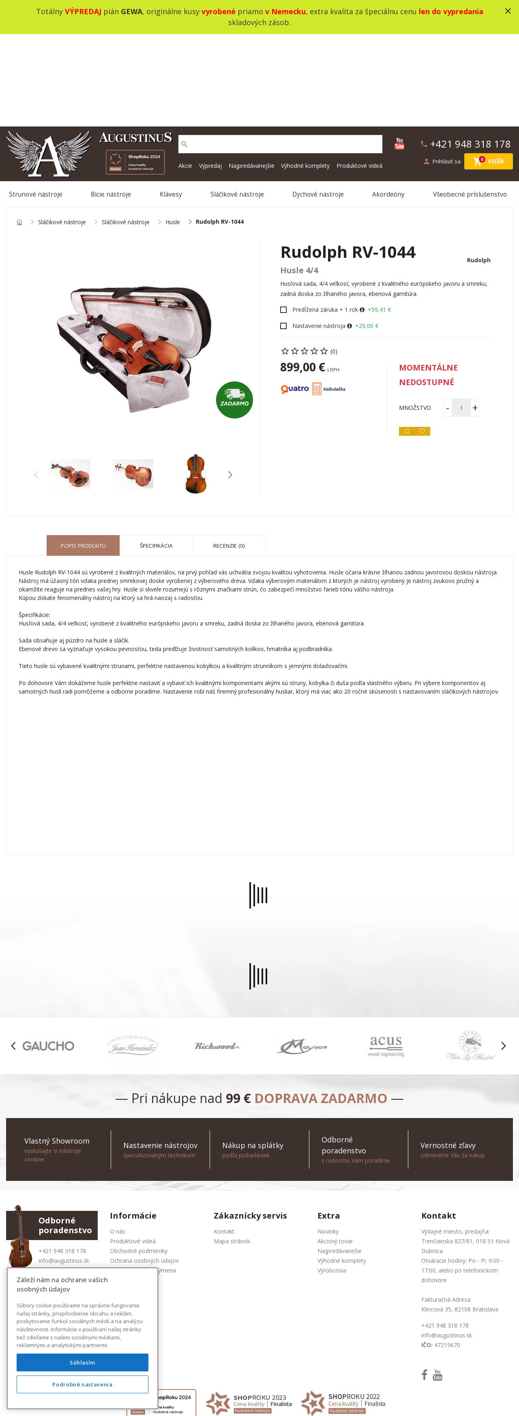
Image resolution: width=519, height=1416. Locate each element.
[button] (229, 387)
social (341, 1399)
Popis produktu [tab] (83, 458)
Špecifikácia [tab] (156, 458)
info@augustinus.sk (64, 1173)
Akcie (185, 73)
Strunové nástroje (37, 103)
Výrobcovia (331, 1183)
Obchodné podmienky (138, 1164)
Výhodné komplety (305, 73)
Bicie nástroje (112, 103)
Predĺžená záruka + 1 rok (325, 222)
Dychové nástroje (318, 103)
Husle (172, 133)
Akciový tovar (335, 1154)
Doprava (121, 1193)
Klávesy (172, 103)
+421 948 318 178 (62, 1164)
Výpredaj (210, 73)
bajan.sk (366, 1399)
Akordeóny (389, 103)
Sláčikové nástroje (238, 103)
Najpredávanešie (339, 1164)
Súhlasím (82, 1362)
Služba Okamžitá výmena (143, 1183)
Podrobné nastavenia (82, 1384)
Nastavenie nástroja (318, 238)
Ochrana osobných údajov (144, 1173)
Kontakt (224, 1144)
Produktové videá (359, 73)
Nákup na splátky (132, 1202)
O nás (117, 1144)
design (277, 1399)
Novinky (328, 1144)
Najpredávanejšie (252, 73)
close (508, 11)
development (310, 1399)
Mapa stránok (232, 1154)
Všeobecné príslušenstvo (471, 103)
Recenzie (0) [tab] (229, 458)
